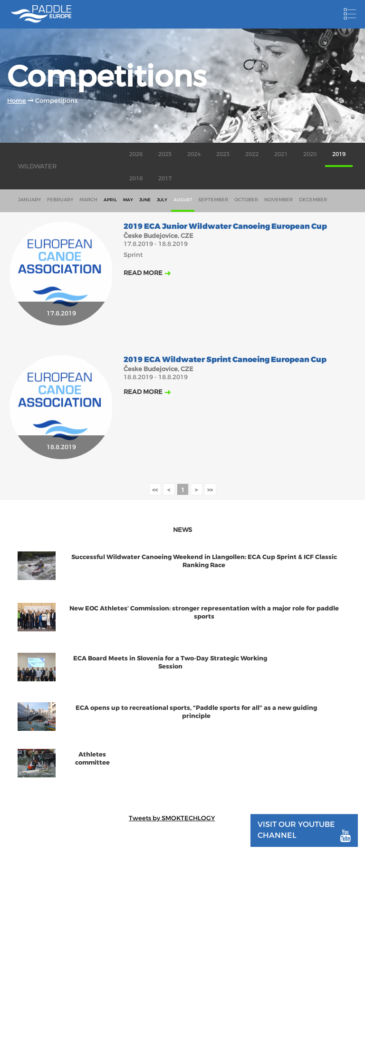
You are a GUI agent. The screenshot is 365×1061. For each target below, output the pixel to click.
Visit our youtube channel (304, 831)
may (128, 200)
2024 (194, 154)
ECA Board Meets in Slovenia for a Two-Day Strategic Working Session (170, 662)
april (110, 200)
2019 (339, 154)
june (145, 200)
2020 (310, 154)
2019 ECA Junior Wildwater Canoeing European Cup (225, 227)
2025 (165, 154)
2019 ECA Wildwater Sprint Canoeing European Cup (225, 360)
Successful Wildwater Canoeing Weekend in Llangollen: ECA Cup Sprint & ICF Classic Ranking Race (204, 561)
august (182, 200)
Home (16, 101)
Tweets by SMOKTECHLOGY (172, 818)
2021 (281, 154)
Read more (143, 273)
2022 (252, 154)
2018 (136, 178)
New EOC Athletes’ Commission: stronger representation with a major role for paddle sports (204, 612)
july (162, 200)
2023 (223, 154)
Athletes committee (92, 758)
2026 (136, 154)
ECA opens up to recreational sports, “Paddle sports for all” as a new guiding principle (196, 712)
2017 (165, 178)
